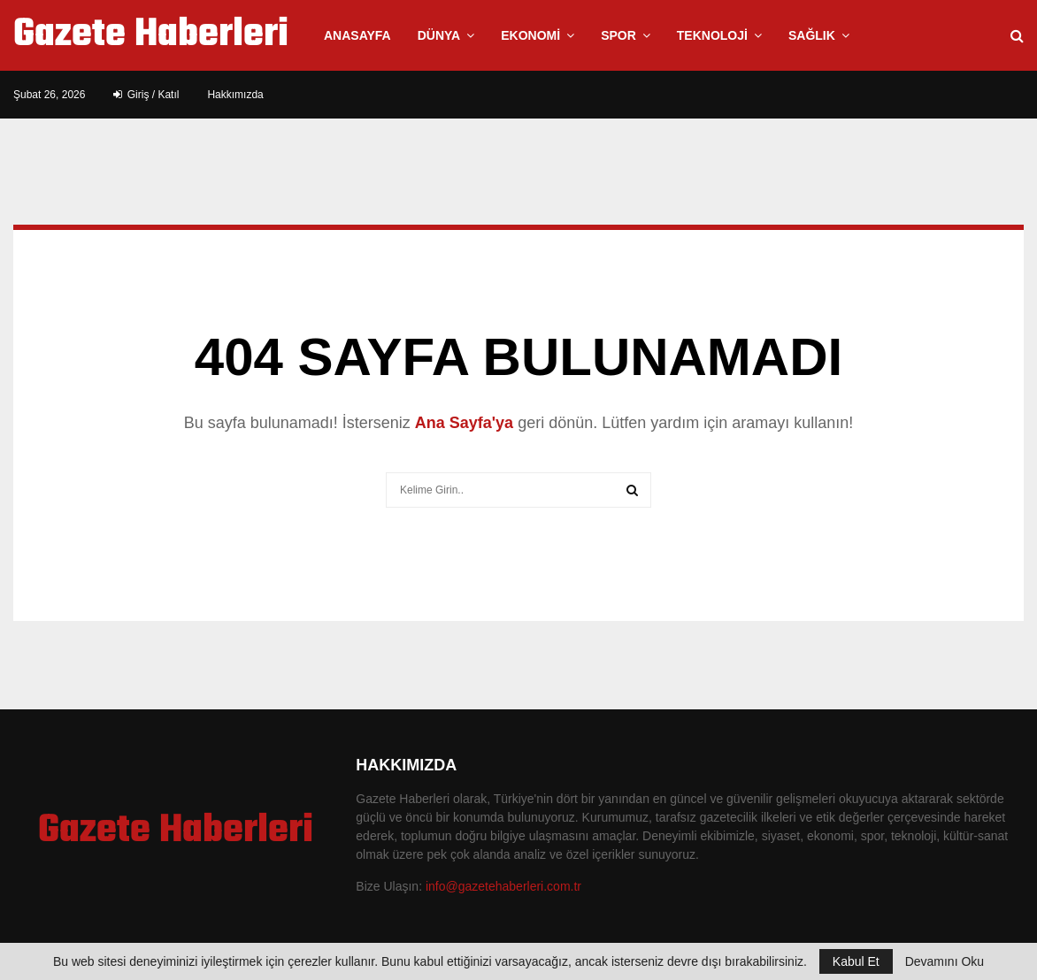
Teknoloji (712, 35)
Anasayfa (357, 35)
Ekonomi (530, 35)
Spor (618, 35)
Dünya (439, 35)
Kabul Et (856, 961)
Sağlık (811, 35)
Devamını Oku (944, 961)
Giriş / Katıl (146, 94)
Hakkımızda (235, 94)
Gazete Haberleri (150, 35)
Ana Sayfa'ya (464, 423)
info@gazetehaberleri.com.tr (503, 886)
